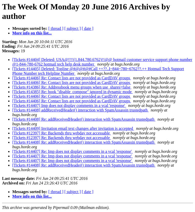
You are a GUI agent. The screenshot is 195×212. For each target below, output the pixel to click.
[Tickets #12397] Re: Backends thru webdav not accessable (61, 133)
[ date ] (87, 28)
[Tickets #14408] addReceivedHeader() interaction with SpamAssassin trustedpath (80, 110)
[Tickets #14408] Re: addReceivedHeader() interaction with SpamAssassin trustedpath (83, 119)
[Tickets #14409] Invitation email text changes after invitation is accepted (73, 128)
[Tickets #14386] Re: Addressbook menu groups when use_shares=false (71, 87)
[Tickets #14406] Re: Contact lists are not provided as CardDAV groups (71, 78)
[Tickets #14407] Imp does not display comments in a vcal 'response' (69, 105)
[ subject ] (72, 28)
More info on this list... (32, 33)
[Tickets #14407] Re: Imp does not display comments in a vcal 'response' (72, 151)
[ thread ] (55, 28)
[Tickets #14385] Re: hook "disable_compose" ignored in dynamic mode (72, 92)
